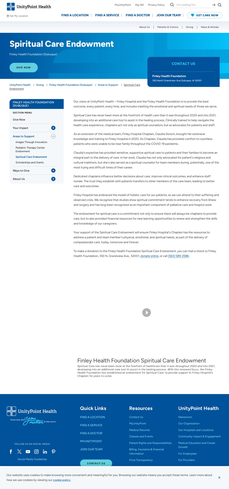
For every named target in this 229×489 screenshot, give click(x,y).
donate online (149, 256)
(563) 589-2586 (178, 256)
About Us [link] (19, 179)
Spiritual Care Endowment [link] (31, 156)
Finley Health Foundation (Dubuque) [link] (33, 104)
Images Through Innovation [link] (31, 142)
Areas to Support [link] (23, 136)
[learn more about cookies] (62, 480)
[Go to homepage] (29, 6)
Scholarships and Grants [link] (30, 162)
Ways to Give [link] (21, 170)
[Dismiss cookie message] (219, 477)
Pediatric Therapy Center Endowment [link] (30, 149)
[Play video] (147, 312)
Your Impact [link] (20, 128)
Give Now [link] (19, 119)
